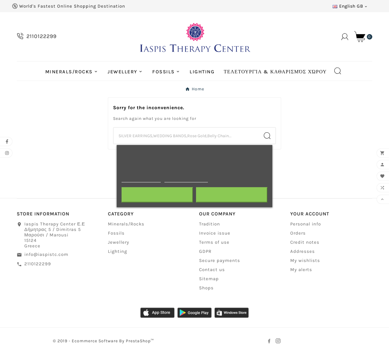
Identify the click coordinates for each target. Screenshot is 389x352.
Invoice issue (214, 233)
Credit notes (304, 243)
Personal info (305, 224)
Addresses (302, 252)
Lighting (117, 252)
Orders (298, 233)
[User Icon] (344, 36)
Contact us (212, 270)
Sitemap (209, 279)
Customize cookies (186, 179)
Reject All (157, 195)
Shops (206, 288)
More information (141, 179)
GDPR (205, 252)
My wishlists (305, 261)
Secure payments (219, 261)
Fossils (116, 233)
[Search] (186, 136)
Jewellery (118, 243)
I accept (231, 195)
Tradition (209, 224)
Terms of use (214, 243)
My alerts (301, 270)
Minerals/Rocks (126, 224)
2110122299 (37, 264)
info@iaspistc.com (46, 255)
